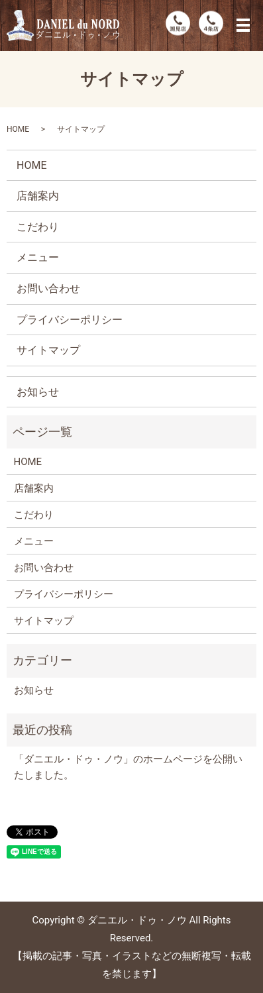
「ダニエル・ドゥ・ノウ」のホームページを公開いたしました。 (128, 767)
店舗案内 (38, 195)
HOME (18, 129)
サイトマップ (48, 350)
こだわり (38, 227)
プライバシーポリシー (70, 319)
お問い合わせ (48, 288)
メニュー (38, 257)
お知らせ (38, 392)
